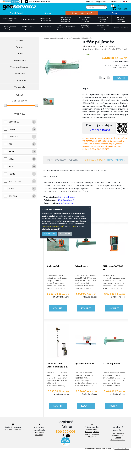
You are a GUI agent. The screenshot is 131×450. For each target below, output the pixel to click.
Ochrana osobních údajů (53, 226)
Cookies (73, 226)
